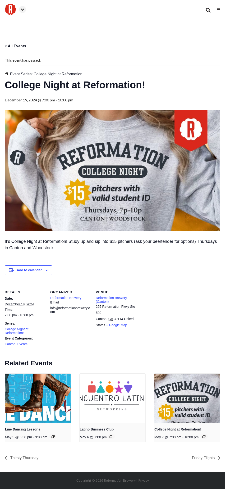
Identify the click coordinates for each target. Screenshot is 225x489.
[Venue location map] (166, 315)
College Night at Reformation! (16, 331)
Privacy (143, 480)
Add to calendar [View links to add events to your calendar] (29, 270)
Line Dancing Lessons (22, 429)
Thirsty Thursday (23, 458)
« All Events (15, 46)
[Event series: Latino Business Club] (111, 436)
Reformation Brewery (66, 298)
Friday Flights (204, 458)
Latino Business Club (97, 429)
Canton (10, 344)
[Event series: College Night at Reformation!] (204, 436)
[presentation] (38, 398)
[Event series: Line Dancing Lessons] (53, 436)
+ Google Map (116, 325)
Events (22, 344)
